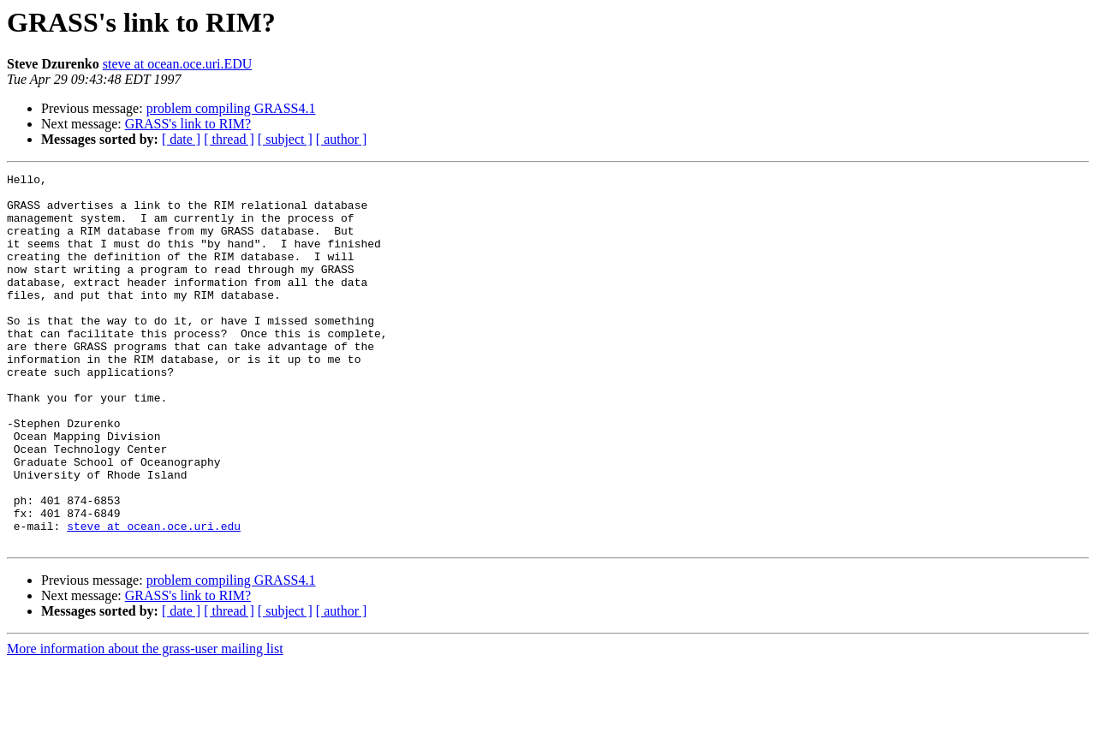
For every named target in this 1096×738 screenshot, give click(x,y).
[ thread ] (229, 139)
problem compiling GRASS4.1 (231, 108)
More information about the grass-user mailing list (145, 723)
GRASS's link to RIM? (188, 123)
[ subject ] (285, 139)
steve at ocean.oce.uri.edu (154, 597)
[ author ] (341, 139)
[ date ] (181, 139)
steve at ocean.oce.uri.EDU (178, 64)
